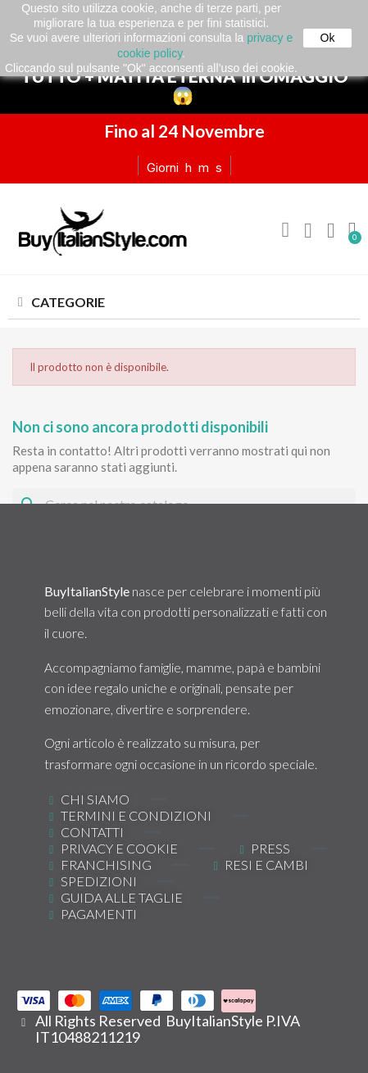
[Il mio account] (308, 231)
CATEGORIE (68, 302)
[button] (285, 230)
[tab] (184, 302)
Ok (327, 37)
